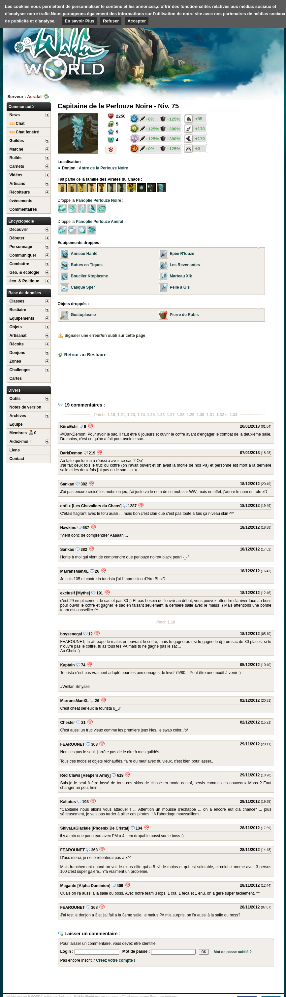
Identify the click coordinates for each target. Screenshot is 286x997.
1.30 (200, 414)
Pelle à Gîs (180, 287)
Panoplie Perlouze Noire (98, 200)
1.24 (141, 414)
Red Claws (70, 775)
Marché (16, 149)
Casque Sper (83, 287)
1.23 (131, 414)
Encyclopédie (21, 221)
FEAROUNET (72, 744)
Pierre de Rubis (184, 314)
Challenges (20, 370)
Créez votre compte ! (115, 960)
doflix (65, 506)
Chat (17, 123)
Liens (15, 450)
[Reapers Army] (96, 775)
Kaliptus (68, 802)
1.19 (111, 414)
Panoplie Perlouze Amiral (99, 221)
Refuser (111, 20)
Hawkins (68, 527)
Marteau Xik (181, 276)
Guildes (17, 140)
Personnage (21, 246)
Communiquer (23, 255)
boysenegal (71, 634)
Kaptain (67, 665)
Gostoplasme (83, 314)
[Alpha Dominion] (94, 885)
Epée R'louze (182, 253)
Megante (68, 885)
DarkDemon (71, 453)
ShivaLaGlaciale (75, 828)
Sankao (67, 484)
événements (21, 200)
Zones (15, 361)
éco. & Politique (24, 281)
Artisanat (18, 335)
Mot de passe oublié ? (233, 952)
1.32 (220, 414)
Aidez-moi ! (20, 441)
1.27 (171, 414)
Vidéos (16, 175)
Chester (67, 722)
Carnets (17, 166)
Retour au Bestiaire (85, 354)
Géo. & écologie (25, 272)
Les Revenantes (185, 265)
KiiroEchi (69, 426)
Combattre (19, 264)
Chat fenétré (24, 132)
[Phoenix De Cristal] (110, 828)
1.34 (233, 414)
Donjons (17, 352)
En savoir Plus (79, 20)
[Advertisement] (135, 377)
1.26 (161, 414)
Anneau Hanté (84, 253)
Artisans (17, 183)
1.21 (121, 414)
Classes (17, 301)
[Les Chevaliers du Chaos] (97, 506)
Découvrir (19, 229)
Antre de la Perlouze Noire (103, 168)
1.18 (171, 622)
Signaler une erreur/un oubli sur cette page (101, 335)
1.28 (180, 414)
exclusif (67, 593)
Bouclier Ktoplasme (89, 276)
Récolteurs (20, 192)
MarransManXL (74, 571)
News (15, 115)
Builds (16, 158)
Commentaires (23, 209)
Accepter (136, 20)
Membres (23, 433)
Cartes (16, 378)
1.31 (210, 414)
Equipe (16, 424)
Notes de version (26, 407)
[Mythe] (83, 593)
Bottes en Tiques (87, 265)
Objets (16, 327)
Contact (17, 458)
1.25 (151, 414)
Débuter (17, 238)
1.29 (190, 414)
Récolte (17, 344)
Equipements (22, 318)
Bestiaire (18, 309)
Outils (15, 398)
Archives (18, 415)
